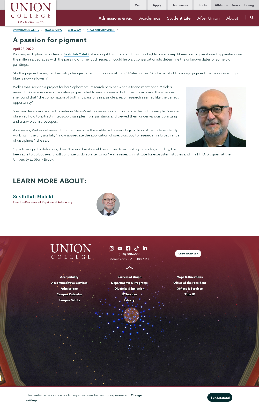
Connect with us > (188, 253)
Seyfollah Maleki (77, 54)
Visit (138, 5)
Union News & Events (27, 29)
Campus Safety (69, 300)
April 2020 (77, 29)
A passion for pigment (105, 29)
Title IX (189, 294)
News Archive (56, 29)
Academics (149, 18)
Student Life (179, 18)
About (232, 18)
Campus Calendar (69, 294)
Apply (157, 5)
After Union (208, 18)
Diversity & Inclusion (129, 288)
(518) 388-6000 (130, 254)
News (236, 5)
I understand (220, 398)
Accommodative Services (69, 283)
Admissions (69, 288)
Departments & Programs (129, 283)
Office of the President (190, 283)
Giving (249, 5)
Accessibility (69, 277)
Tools (203, 5)
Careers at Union (129, 277)
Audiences (180, 5)
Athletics (221, 5)
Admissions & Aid (115, 18)
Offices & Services (189, 288)
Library (129, 300)
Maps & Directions (189, 277)
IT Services (129, 294)
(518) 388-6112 (138, 259)
